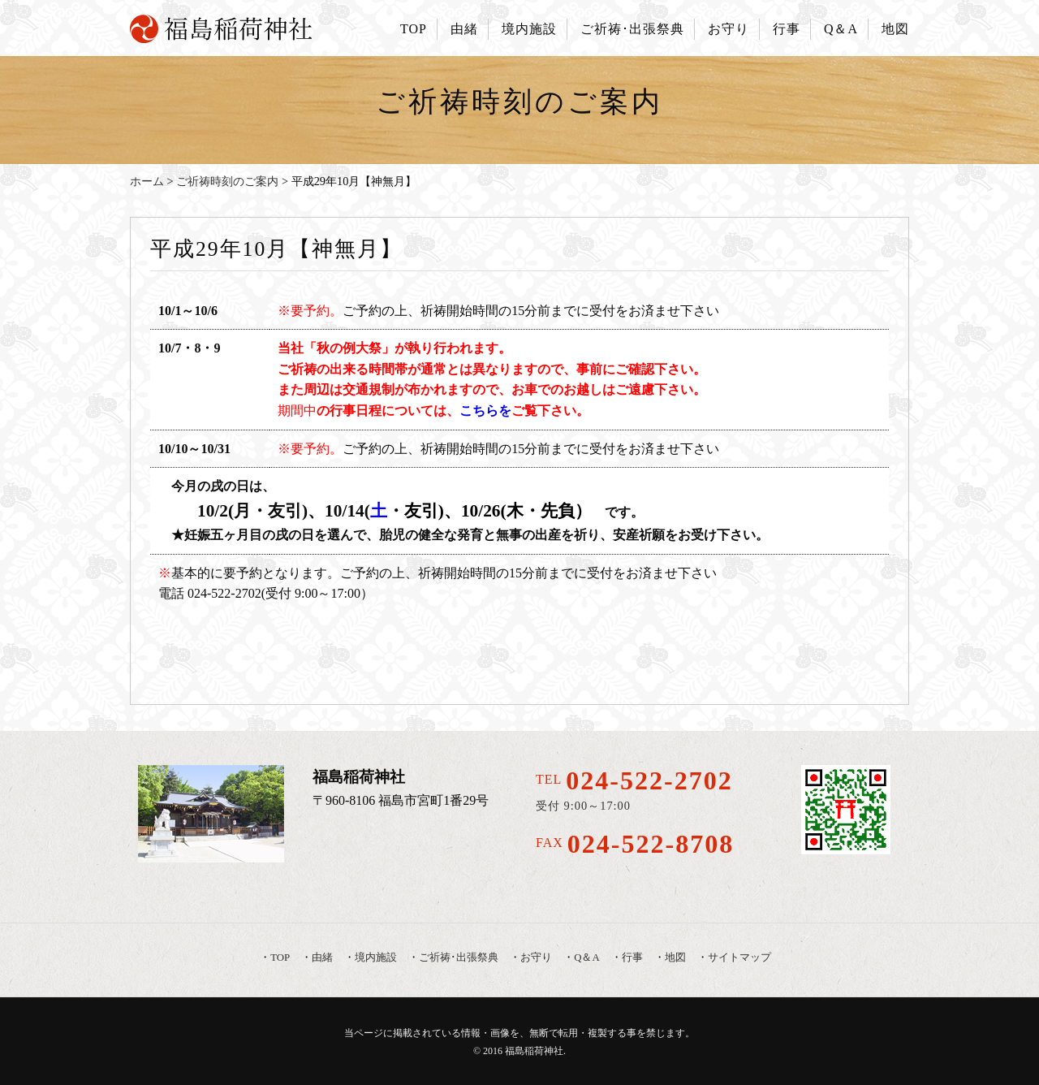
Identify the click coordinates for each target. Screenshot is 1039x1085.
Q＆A (841, 29)
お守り (728, 29)
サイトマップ (739, 957)
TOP (413, 29)
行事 (786, 29)
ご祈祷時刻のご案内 (227, 181)
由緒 (464, 29)
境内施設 (529, 29)
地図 (895, 29)
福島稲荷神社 (534, 1051)
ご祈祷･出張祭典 (632, 29)
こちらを (485, 410)
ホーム (147, 181)
